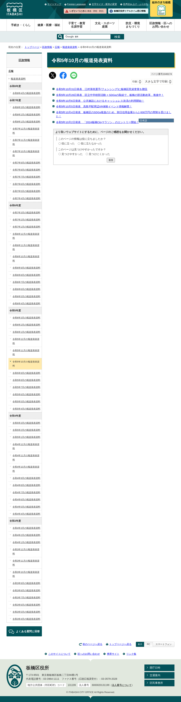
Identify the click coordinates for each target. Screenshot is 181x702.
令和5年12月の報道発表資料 (26, 341)
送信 (111, 160)
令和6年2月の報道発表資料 (26, 324)
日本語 (143, 120)
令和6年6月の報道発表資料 (26, 289)
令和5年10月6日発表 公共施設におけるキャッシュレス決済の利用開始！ (100, 100)
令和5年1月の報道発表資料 (26, 437)
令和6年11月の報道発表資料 (26, 247)
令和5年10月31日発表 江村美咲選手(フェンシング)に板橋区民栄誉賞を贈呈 (101, 89)
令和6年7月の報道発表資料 (26, 282)
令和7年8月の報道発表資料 (26, 169)
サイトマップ (54, 4)
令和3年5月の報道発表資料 (26, 612)
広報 (57, 47)
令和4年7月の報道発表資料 (26, 492)
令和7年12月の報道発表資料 (26, 130)
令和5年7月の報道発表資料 (26, 387)
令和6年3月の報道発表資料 (26, 317)
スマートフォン (164, 644)
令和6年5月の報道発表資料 (26, 296)
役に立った (68, 143)
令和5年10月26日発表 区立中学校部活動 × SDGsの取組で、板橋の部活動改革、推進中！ (110, 94)
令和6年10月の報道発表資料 (26, 258)
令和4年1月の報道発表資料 (26, 542)
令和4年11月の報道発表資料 (26, 457)
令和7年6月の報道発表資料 (26, 184)
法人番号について (122, 685)
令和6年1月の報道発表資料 (26, 332)
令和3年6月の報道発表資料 (26, 604)
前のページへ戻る (92, 644)
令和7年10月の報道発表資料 (26, 153)
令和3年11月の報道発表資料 (26, 562)
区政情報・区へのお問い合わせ (160, 25)
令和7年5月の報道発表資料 (26, 191)
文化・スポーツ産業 (105, 25)
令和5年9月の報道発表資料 (26, 373)
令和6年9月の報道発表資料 (26, 267)
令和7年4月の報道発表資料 (26, 198)
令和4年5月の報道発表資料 (26, 506)
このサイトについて (59, 653)
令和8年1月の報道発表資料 (26, 121)
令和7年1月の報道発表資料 (26, 226)
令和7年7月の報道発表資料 (26, 177)
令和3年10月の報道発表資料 (26, 574)
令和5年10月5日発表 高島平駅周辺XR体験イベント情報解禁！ (94, 106)
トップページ (32, 47)
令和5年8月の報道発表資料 (26, 380)
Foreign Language (76, 4)
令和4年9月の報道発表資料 (26, 478)
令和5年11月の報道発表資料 (26, 352)
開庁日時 (155, 667)
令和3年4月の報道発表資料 (26, 619)
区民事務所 (156, 682)
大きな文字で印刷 (156, 81)
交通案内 (155, 675)
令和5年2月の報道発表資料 (26, 430)
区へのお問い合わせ (89, 653)
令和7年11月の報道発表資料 (26, 142)
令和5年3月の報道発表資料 (26, 423)
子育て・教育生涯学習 (76, 25)
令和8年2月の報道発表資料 (26, 114)
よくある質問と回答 (28, 631)
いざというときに (87, 11)
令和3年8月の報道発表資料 (26, 590)
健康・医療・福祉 (48, 25)
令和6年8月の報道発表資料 (26, 275)
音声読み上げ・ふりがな (135, 4)
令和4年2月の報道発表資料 (26, 535)
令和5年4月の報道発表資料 (26, 408)
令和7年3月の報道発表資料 (26, 212)
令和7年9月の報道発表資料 (26, 162)
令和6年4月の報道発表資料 (26, 303)
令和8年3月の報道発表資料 (26, 107)
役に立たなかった (91, 143)
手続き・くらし (21, 25)
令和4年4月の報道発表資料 (26, 514)
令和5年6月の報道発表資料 (26, 394)
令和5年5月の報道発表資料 (26, 401)
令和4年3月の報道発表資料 (26, 528)
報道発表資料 (69, 47)
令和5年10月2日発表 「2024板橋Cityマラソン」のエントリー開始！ (97, 122)
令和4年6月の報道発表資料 (26, 499)
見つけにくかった (99, 154)
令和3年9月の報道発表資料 (26, 583)
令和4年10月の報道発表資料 (26, 468)
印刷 (134, 81)
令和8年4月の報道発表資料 (26, 93)
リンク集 (131, 653)
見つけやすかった (72, 154)
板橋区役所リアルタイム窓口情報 (130, 11)
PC (148, 644)
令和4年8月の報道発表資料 (26, 485)
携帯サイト (113, 653)
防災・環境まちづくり (133, 25)
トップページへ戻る (120, 644)
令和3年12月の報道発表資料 (26, 551)
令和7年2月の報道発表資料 (26, 219)
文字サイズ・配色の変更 (104, 4)
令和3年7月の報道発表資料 (26, 597)
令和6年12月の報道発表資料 (26, 236)
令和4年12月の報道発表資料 (26, 446)
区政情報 (47, 47)
